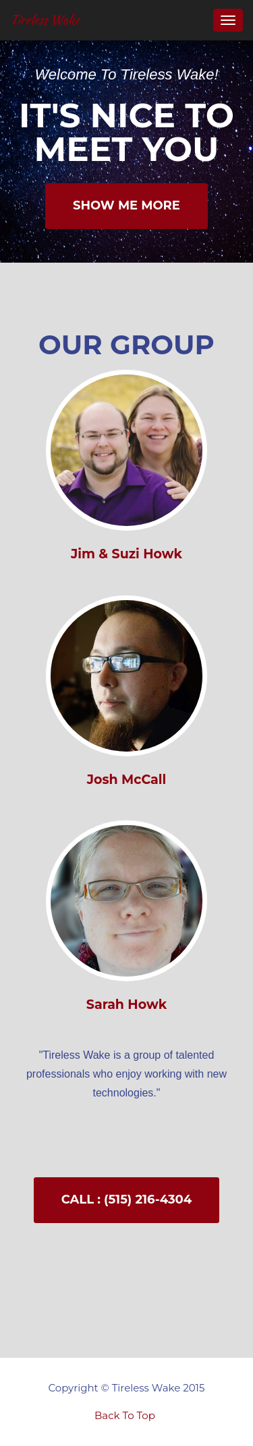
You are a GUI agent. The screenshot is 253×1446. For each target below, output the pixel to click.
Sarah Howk (126, 1004)
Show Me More (126, 205)
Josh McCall (126, 779)
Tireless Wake (45, 19)
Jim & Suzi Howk (126, 554)
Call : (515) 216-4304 (126, 1199)
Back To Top (124, 1415)
